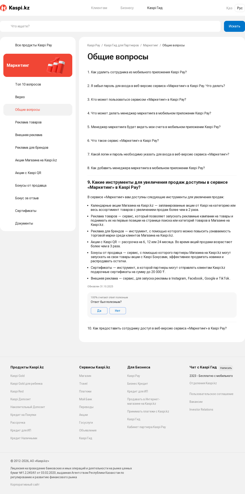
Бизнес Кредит (137, 383)
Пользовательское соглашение (211, 394)
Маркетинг (150, 45)
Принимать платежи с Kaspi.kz (148, 411)
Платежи (85, 391)
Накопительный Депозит (28, 407)
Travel (83, 383)
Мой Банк (85, 399)
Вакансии (196, 401)
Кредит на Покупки (23, 414)
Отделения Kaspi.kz (203, 383)
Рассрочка (18, 422)
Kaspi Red (17, 391)
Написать (226, 368)
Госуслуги (86, 422)
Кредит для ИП (21, 430)
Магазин (85, 376)
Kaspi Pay (93, 45)
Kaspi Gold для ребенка (26, 383)
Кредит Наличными (24, 438)
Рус (240, 8)
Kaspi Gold (18, 376)
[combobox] (114, 26)
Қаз (229, 8)
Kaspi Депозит (21, 399)
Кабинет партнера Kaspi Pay (146, 427)
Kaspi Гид (85, 438)
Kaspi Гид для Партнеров (121, 45)
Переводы (86, 407)
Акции (83, 414)
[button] (162, 248)
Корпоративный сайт (25, 484)
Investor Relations (201, 409)
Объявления (87, 430)
